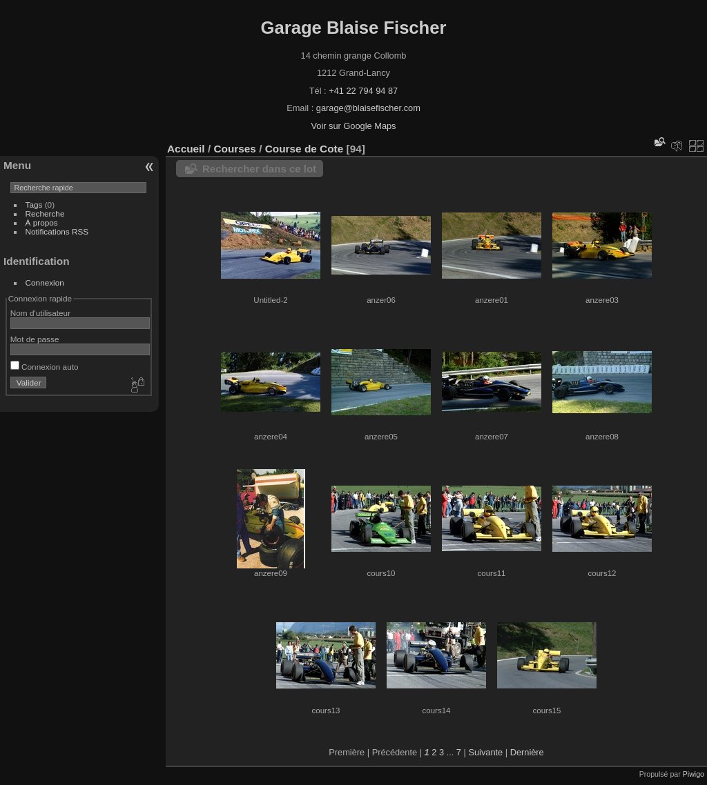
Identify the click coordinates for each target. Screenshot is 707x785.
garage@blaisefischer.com (368, 108)
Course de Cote (304, 149)
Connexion (45, 282)
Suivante (485, 752)
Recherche (45, 213)
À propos (42, 222)
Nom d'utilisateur (40, 312)
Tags (34, 204)
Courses (234, 149)
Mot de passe (34, 339)
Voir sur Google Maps (353, 126)
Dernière (527, 752)
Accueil (186, 149)
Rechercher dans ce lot (259, 169)
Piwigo (693, 774)
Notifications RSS (57, 231)
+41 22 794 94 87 (363, 91)
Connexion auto (44, 366)
